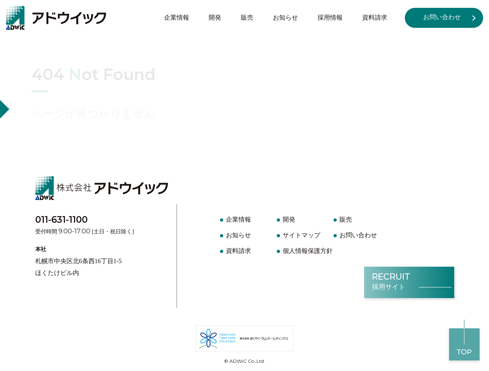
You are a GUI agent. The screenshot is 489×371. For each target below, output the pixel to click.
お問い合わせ (442, 17)
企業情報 (176, 17)
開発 (215, 17)
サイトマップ (301, 235)
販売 (247, 17)
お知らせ (285, 17)
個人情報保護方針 (308, 250)
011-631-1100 (61, 219)
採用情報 (330, 17)
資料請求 (374, 17)
